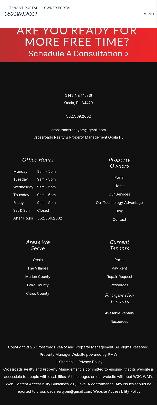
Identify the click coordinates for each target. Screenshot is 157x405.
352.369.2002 (21, 14)
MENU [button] (149, 14)
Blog (119, 211)
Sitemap (66, 362)
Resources (119, 285)
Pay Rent (119, 268)
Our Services (119, 194)
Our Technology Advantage (119, 202)
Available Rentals (119, 313)
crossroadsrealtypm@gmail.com (78, 130)
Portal (119, 177)
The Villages (37, 268)
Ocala (38, 260)
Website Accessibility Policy (117, 391)
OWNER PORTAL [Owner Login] (57, 8)
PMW (112, 354)
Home (119, 186)
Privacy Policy (90, 362)
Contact (119, 219)
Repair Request (119, 276)
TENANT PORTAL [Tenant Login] (23, 8)
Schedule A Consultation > (78, 54)
